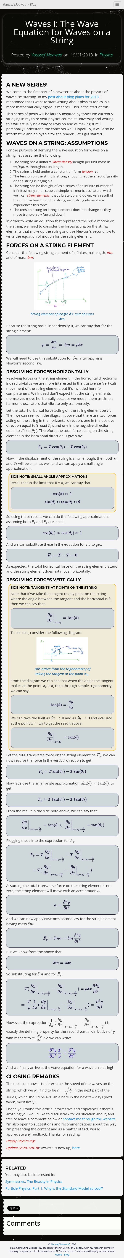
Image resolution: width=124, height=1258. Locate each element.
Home (58, 1254)
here (76, 1147)
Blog (66, 1254)
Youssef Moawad (60, 1244)
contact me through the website (89, 1119)
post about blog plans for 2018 (73, 96)
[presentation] (18, 167)
